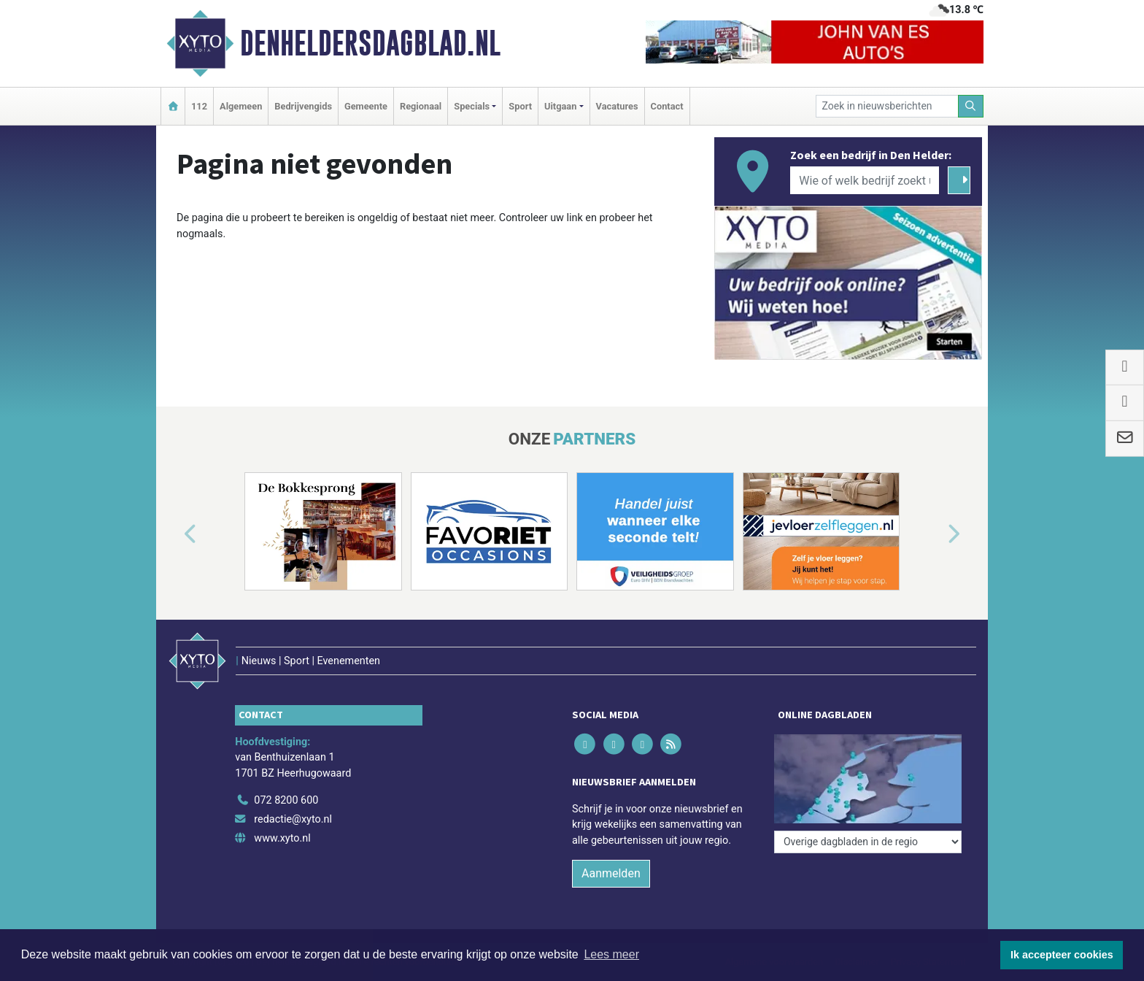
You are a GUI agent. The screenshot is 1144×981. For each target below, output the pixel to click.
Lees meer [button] (611, 954)
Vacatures (617, 106)
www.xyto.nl (282, 838)
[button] (173, 534)
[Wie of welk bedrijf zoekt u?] (864, 180)
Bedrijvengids (303, 106)
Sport (520, 106)
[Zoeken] (971, 106)
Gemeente (365, 106)
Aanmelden (611, 873)
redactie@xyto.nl (293, 819)
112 (199, 106)
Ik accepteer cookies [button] (1061, 955)
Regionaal (420, 106)
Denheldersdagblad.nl (370, 43)
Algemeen (241, 106)
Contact (667, 106)
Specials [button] (472, 106)
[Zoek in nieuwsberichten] (887, 106)
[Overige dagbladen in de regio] (868, 842)
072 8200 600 (286, 800)
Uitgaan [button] (560, 106)
